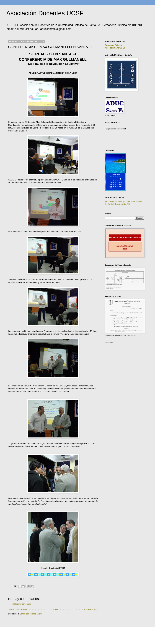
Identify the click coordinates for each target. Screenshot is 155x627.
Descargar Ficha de (113, 45)
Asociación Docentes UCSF (45, 13)
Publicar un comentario (21, 604)
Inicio (55, 609)
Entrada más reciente (18, 609)
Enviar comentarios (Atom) (31, 614)
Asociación (115, 48)
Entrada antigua (91, 609)
